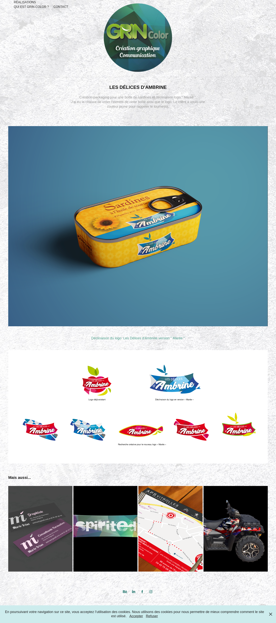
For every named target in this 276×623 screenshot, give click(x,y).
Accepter (136, 616)
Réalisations (25, 2)
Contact (60, 6)
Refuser (152, 616)
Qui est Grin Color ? (31, 6)
